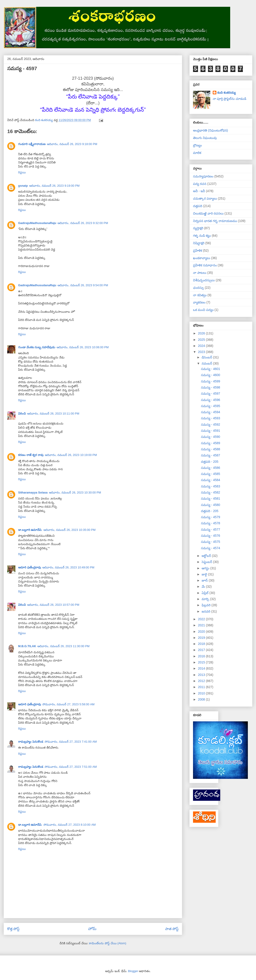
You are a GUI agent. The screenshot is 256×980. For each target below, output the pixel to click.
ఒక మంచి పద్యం (203, 310)
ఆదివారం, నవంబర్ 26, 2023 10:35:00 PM (69, 530)
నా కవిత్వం (200, 295)
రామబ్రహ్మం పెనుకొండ (30, 741)
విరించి (22, 413)
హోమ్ (92, 929)
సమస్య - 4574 (210, 548)
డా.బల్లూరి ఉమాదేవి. (30, 530)
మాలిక (197, 153)
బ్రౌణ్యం (197, 145)
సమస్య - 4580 (210, 505)
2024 (202, 346)
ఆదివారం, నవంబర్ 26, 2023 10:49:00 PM (68, 567)
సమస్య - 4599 (210, 381)
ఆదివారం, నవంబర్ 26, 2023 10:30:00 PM (75, 492)
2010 (202, 693)
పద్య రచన (199, 184)
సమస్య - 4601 (210, 369)
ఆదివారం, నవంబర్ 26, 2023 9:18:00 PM (72, 144)
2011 (202, 687)
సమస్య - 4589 (210, 443)
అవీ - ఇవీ (199, 191)
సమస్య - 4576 (210, 535)
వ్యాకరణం (199, 302)
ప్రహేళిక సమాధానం (205, 265)
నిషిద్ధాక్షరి (198, 243)
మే (204, 586)
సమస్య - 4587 (210, 455)
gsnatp (23, 185)
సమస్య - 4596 (210, 400)
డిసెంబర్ (207, 357)
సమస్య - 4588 (210, 449)
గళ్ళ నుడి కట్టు (202, 235)
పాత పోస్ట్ (172, 929)
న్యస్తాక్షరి (198, 228)
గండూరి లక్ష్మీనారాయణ (32, 144)
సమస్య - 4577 (210, 529)
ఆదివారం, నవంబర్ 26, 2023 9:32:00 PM (83, 223)
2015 (202, 662)
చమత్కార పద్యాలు (205, 198)
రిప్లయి (22, 172)
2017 (202, 650)
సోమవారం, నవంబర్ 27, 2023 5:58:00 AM (68, 704)
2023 (202, 352)
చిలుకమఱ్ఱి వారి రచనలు (208, 213)
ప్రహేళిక (197, 250)
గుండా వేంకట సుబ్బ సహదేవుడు (36, 347)
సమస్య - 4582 (210, 492)
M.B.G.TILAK (27, 646)
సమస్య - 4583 (210, 486)
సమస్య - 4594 (210, 412)
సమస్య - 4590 (210, 437)
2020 (202, 631)
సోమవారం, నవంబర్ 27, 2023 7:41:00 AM (71, 741)
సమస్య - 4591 (210, 430)
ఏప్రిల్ (205, 593)
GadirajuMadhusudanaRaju (37, 223)
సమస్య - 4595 (210, 406)
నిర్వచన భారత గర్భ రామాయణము (215, 221)
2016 (202, 656)
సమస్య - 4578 (210, 523)
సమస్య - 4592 (210, 424)
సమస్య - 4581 (210, 498)
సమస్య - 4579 (210, 517)
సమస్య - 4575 (210, 542)
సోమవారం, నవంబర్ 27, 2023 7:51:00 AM (71, 766)
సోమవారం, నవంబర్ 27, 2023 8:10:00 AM (69, 824)
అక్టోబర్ (207, 556)
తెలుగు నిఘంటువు (205, 138)
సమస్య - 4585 (210, 474)
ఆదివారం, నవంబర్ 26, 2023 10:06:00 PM (83, 347)
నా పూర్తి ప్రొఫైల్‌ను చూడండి (229, 98)
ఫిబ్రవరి (206, 605)
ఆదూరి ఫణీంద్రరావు (29, 567)
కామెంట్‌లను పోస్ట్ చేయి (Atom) (107, 943)
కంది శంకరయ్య (226, 92)
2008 (202, 699)
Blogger (133, 971)
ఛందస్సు (198, 287)
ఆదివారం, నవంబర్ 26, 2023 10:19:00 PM (71, 455)
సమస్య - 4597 (210, 393)
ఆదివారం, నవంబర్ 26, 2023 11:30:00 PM (63, 646)
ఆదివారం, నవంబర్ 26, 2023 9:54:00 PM (83, 285)
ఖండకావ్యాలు (201, 258)
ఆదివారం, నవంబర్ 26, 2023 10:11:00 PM (53, 413)
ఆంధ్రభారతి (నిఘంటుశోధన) (210, 130)
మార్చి (206, 599)
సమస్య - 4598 (210, 387)
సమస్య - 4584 (210, 480)
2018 (202, 644)
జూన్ (205, 580)
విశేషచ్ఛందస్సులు (204, 280)
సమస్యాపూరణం (203, 176)
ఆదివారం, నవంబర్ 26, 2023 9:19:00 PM (54, 185)
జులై (205, 574)
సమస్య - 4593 (210, 418)
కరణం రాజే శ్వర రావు (30, 455)
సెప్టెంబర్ (207, 562)
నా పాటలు (199, 272)
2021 (202, 625)
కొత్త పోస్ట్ (13, 929)
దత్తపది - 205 (209, 461)
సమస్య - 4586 (210, 468)
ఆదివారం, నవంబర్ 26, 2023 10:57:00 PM (53, 604)
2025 (202, 339)
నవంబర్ (207, 363)
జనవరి (206, 611)
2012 (202, 681)
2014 (202, 668)
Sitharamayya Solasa (33, 492)
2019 (202, 637)
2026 (202, 333)
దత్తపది (197, 206)
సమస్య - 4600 (210, 375)
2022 (202, 619)
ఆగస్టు (206, 568)
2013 (202, 675)
